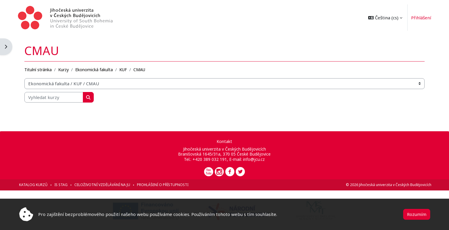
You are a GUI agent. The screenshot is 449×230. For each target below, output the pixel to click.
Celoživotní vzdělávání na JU (103, 184)
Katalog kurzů (34, 184)
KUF (124, 69)
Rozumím (416, 214)
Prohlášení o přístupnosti (164, 184)
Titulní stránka (39, 69)
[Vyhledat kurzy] (55, 97)
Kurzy (64, 69)
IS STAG (62, 184)
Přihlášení (420, 18)
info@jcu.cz (254, 159)
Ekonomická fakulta (95, 69)
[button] (384, 17)
